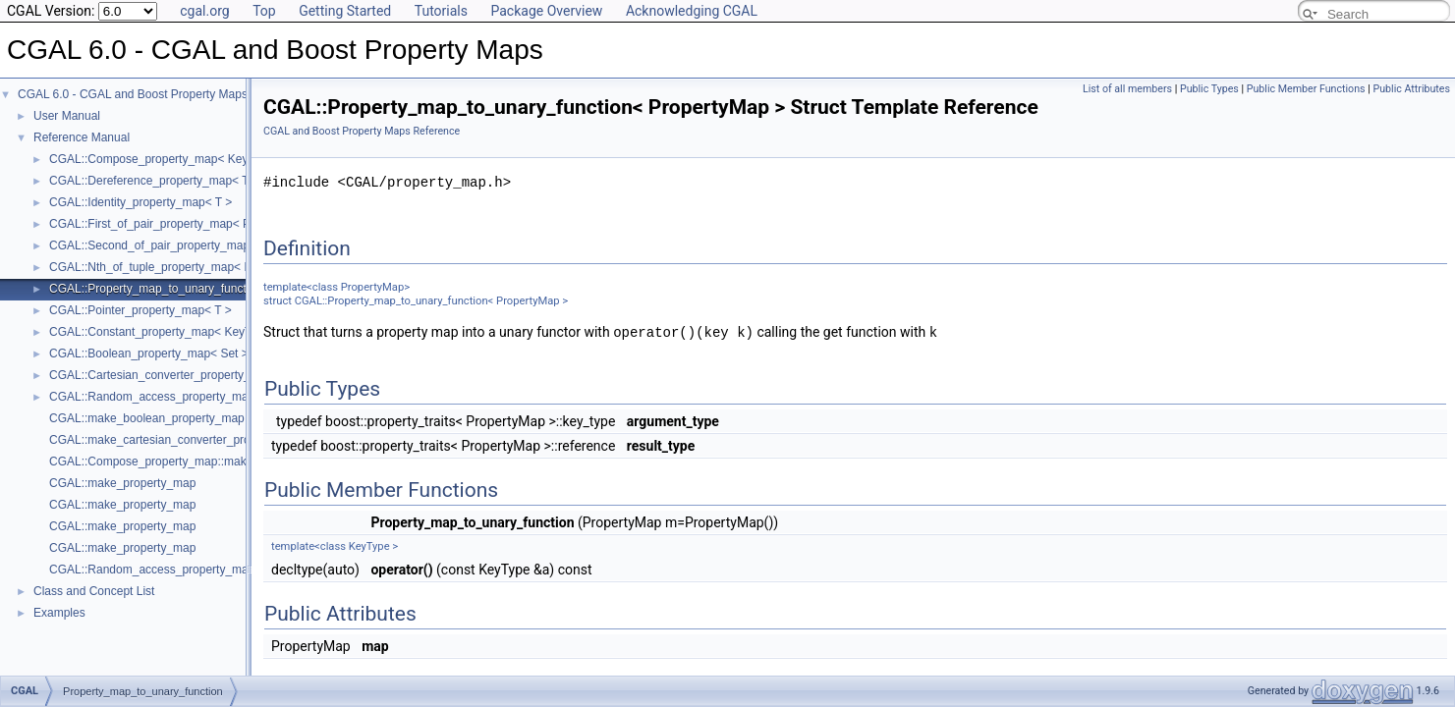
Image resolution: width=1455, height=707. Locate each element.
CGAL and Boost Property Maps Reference (361, 131)
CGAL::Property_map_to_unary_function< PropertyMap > (199, 289)
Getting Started (345, 11)
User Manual (66, 116)
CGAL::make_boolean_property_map (147, 418)
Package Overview (546, 11)
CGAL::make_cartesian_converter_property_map (177, 440)
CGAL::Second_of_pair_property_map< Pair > (170, 245)
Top (264, 11)
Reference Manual (81, 137)
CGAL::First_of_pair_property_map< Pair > (161, 224)
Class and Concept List (93, 591)
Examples (59, 613)
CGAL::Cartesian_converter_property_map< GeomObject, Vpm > (220, 375)
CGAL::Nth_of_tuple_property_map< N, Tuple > (173, 267)
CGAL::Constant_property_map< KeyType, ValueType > (195, 332)
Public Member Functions (1306, 88)
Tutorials (441, 11)
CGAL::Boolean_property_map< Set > (149, 353)
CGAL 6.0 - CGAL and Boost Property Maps (133, 94)
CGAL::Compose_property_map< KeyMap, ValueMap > (194, 159)
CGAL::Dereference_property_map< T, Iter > (165, 181)
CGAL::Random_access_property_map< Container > (187, 397)
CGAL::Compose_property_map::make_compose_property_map (218, 461)
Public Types (1209, 88)
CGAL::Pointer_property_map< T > (140, 310)
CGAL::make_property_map (122, 483)
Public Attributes (1411, 88)
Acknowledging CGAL (691, 11)
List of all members (1127, 88)
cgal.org (204, 11)
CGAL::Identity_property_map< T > (140, 202)
